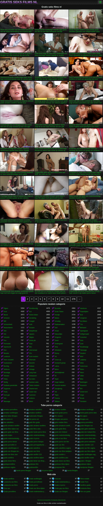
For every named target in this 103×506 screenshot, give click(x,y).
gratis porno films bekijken (88, 438)
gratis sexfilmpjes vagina (88, 454)
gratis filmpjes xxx (86, 426)
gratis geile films (60, 429)
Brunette (58, 308)
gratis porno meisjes (36, 442)
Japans (31, 334)
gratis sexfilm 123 (35, 454)
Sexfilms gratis (85, 485)
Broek (82, 398)
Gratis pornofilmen (35, 482)
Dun (5, 350)
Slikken (57, 401)
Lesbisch (7, 356)
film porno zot (34, 419)
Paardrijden (84, 312)
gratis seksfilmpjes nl (11, 448)
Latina (57, 366)
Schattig (57, 321)
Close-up (58, 360)
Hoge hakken (59, 382)
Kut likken (83, 321)
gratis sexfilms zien (61, 458)
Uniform (32, 398)
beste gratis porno (61, 413)
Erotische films (85, 488)
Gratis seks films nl (19, 2)
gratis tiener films (10, 461)
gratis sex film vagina (87, 448)
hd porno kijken (47, 470)
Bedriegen (83, 382)
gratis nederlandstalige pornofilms (63, 435)
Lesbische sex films (11, 482)
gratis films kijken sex (11, 429)
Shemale (32, 360)
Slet (5, 331)
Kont (5, 312)
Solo (81, 340)
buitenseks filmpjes (36, 416)
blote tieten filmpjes (10, 416)
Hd (56, 356)
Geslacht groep (60, 363)
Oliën (82, 376)
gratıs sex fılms (34, 451)
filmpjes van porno (61, 419)
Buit (81, 315)
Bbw (81, 379)
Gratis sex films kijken (37, 488)
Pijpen (6, 308)
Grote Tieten (59, 312)
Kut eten (32, 379)
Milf (5, 321)
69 (55, 376)
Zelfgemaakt (84, 334)
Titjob (56, 395)
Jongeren (83, 318)
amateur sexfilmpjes (11, 413)
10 (62, 299)
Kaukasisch (8, 363)
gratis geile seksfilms (87, 429)
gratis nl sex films (61, 438)
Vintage (31, 369)
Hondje (57, 315)
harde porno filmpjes (23, 470)
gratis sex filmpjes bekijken (12, 451)
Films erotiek (84, 479)
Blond (6, 315)
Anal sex (58, 479)
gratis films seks (35, 429)
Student (83, 353)
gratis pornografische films (37, 445)
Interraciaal (33, 350)
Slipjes (31, 337)
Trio (81, 324)
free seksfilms (8, 422)
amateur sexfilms (35, 413)
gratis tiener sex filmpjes (37, 461)
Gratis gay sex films (62, 488)
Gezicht (32, 363)
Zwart (57, 340)
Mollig (6, 382)
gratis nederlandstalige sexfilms (12, 438)
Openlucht (7, 347)
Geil (56, 328)
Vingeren (58, 337)
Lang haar (32, 372)
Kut (30, 312)
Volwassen (33, 376)
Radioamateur (60, 324)
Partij (5, 392)
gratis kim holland (61, 432)
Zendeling (32, 318)
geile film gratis (34, 422)
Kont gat (7, 395)
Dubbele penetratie (10, 385)
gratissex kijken (85, 464)
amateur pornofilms (10, 410)
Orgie (82, 395)
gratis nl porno (34, 438)
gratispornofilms (9, 464)
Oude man (33, 392)
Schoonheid (8, 324)
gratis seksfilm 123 (86, 445)
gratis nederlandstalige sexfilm (88, 435)
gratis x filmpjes (85, 461)
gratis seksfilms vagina (63, 448)
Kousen (32, 328)
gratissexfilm (33, 467)
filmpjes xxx (84, 419)
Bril (81, 389)
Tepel (56, 379)
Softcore (7, 369)
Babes (57, 318)
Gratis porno (33, 485)
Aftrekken (58, 350)
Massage (7, 401)
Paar (30, 344)
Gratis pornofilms (10, 491)
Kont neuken (33, 356)
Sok (5, 398)
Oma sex (7, 488)
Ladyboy (83, 360)
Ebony (57, 353)
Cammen (32, 395)
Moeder (6, 353)
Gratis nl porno (60, 485)
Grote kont (84, 392)
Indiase (31, 366)
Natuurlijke (58, 334)
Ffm (30, 353)
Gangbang (58, 389)
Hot (5, 334)
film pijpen (83, 416)
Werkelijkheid (59, 372)
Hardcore (83, 308)
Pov (5, 340)
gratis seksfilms (34, 448)
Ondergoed (59, 344)
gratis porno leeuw (10, 442)
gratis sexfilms (9, 458)
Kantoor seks (33, 382)
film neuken (59, 416)
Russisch (83, 385)
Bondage (7, 372)
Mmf (81, 356)
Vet (56, 392)
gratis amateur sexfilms (37, 426)
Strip (56, 347)
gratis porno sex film (62, 442)
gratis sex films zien (11, 454)
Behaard (83, 328)
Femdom (83, 401)
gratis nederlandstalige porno (37, 435)
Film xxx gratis (85, 491)
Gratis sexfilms (9, 479)
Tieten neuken (34, 385)
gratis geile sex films (11, 432)
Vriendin (7, 337)
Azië (30, 324)
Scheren (7, 318)
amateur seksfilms (35, 410)
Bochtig (6, 366)
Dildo (82, 363)
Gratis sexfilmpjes (35, 479)
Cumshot (83, 337)
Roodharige (84, 347)
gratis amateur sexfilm (11, 426)
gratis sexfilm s (60, 454)
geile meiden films (61, 422)
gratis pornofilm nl (10, 445)
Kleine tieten (33, 315)
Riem (82, 372)
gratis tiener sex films (62, 461)
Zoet (81, 344)
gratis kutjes (8, 435)
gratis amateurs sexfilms (63, 426)
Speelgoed (84, 331)
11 (68, 299)
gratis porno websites (87, 442)
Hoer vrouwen (9, 360)
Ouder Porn (84, 482)
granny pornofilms (86, 422)
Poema (57, 398)
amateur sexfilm (60, 410)
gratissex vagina (9, 467)
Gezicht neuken (60, 385)
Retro (82, 369)
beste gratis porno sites (88, 413)
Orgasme (7, 389)
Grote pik (32, 340)
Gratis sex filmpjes (61, 491)
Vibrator (6, 376)
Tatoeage (83, 350)
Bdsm (57, 369)
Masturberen (8, 328)
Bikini (31, 401)
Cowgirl (31, 321)
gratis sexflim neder (87, 458)
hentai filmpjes (72, 470)
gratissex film (33, 464)
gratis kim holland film (87, 432)
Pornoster (7, 344)
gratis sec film (59, 445)
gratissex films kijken (62, 464)
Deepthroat (33, 331)
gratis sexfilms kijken (36, 458)
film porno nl (8, 419)
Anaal (57, 331)
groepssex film (60, 467)
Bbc (30, 347)
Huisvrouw (84, 366)
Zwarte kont (33, 389)
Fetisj (6, 379)
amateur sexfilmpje (87, 410)
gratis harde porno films (37, 432)
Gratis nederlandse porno (63, 482)
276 (73, 299)
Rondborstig (33, 308)
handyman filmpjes (86, 467)
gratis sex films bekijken (63, 451)
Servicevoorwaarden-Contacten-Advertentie (51, 500)
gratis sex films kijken (87, 451)
